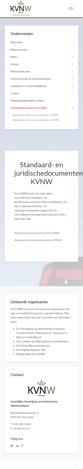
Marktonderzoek (20, 71)
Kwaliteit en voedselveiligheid (28, 86)
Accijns (14, 93)
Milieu (14, 56)
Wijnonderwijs (18, 49)
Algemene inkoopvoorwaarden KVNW (37, 233)
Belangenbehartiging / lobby (27, 100)
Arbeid (14, 64)
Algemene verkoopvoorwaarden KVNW (37, 240)
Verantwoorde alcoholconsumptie (30, 78)
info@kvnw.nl (21, 428)
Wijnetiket (16, 42)
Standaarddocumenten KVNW (28, 107)
